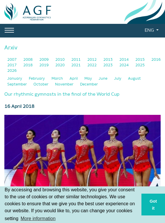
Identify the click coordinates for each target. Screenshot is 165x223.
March (58, 79)
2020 (60, 65)
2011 (76, 60)
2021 (76, 65)
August (134, 79)
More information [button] (38, 218)
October (41, 84)
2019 (44, 65)
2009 (44, 60)
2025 (140, 65)
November (64, 84)
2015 (140, 60)
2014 (124, 60)
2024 (124, 65)
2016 (156, 60)
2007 (12, 60)
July (118, 79)
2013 (108, 60)
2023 (108, 65)
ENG (150, 30)
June (103, 79)
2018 (28, 65)
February (37, 79)
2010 (60, 60)
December (89, 84)
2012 (92, 60)
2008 (28, 60)
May (88, 79)
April (74, 79)
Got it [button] (153, 204)
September (17, 84)
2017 (12, 65)
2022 (92, 65)
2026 (12, 71)
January (15, 79)
